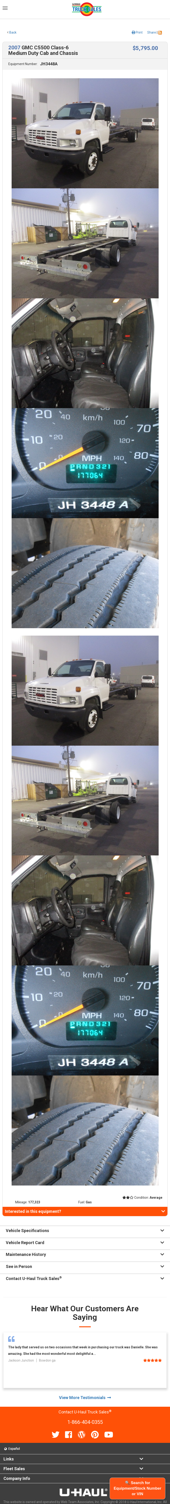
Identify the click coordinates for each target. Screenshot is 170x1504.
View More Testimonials (85, 1397)
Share (151, 32)
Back (11, 32)
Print (137, 32)
